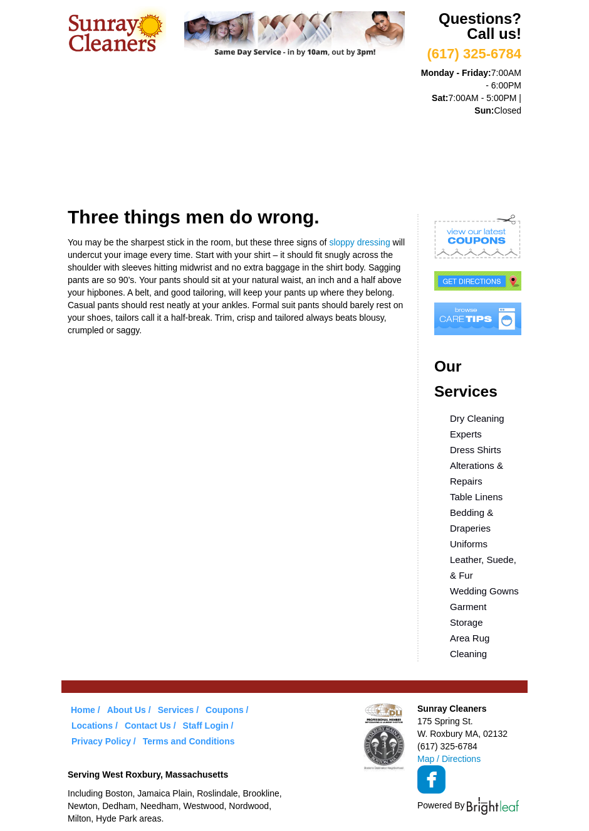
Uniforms (468, 544)
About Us (154, 137)
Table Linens (476, 496)
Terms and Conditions (189, 741)
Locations (105, 178)
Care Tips (444, 137)
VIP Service (299, 137)
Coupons (374, 137)
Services (224, 137)
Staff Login (206, 726)
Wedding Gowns (484, 591)
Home (93, 137)
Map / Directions (449, 759)
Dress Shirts (475, 449)
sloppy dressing (359, 242)
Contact (177, 178)
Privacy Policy (101, 741)
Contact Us (148, 726)
